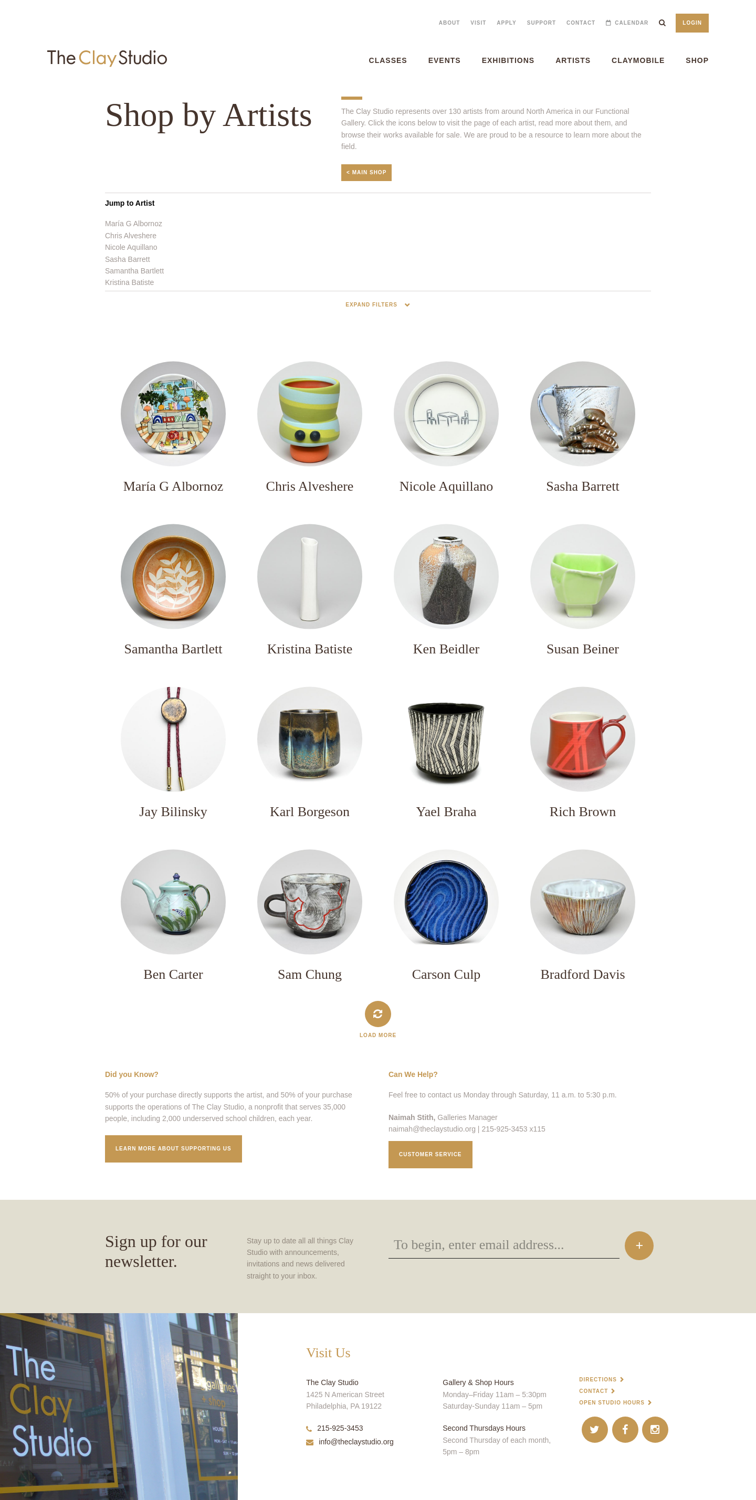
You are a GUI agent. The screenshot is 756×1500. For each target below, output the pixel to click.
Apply (506, 23)
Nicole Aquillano (131, 247)
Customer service (430, 1154)
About (449, 23)
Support (541, 23)
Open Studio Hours (612, 1403)
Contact (580, 23)
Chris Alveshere (130, 235)
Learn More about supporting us (174, 1149)
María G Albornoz (133, 223)
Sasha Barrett (127, 259)
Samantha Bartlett (134, 271)
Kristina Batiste (129, 282)
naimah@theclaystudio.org (432, 1129)
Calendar (631, 23)
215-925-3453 (334, 1428)
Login (692, 23)
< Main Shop (366, 172)
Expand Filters (372, 305)
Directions (598, 1379)
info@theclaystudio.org (350, 1442)
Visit (478, 23)
